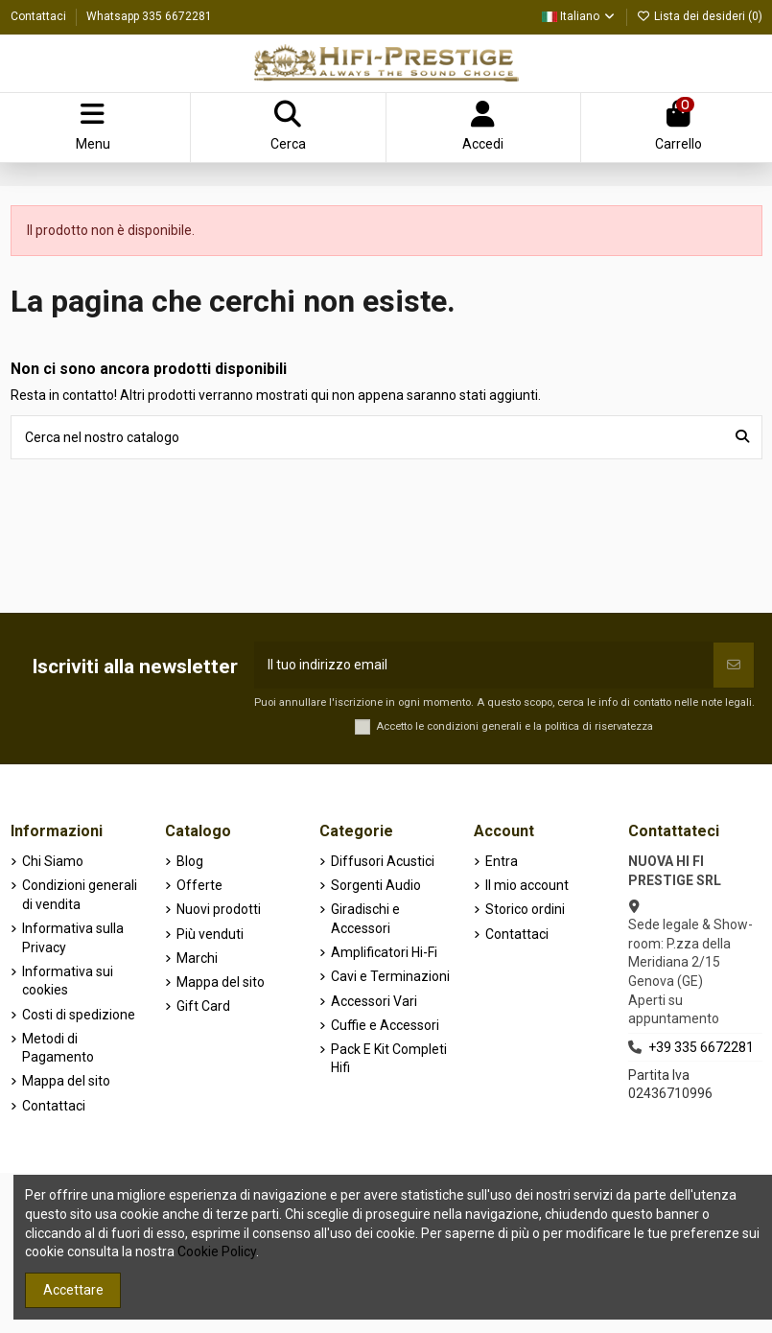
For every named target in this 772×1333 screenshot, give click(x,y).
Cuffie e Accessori (385, 1025)
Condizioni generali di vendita (79, 894)
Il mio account (527, 885)
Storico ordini (525, 909)
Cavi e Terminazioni (390, 976)
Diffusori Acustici (382, 861)
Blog (189, 861)
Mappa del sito (66, 1080)
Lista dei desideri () (699, 16)
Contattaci (40, 16)
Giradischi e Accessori (365, 918)
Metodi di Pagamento (58, 1048)
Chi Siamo (52, 861)
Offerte (199, 885)
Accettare (73, 1290)
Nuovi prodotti (218, 909)
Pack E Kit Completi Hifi (389, 1058)
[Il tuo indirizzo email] (484, 665)
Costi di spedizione (78, 1014)
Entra (501, 861)
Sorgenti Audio (376, 885)
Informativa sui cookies (67, 981)
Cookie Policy (216, 1251)
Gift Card (203, 1006)
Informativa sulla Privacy (73, 938)
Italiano (579, 16)
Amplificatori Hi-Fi (384, 952)
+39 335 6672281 (701, 1047)
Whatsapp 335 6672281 (149, 16)
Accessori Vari (374, 1001)
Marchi (197, 958)
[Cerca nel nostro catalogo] (742, 436)
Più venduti (210, 934)
